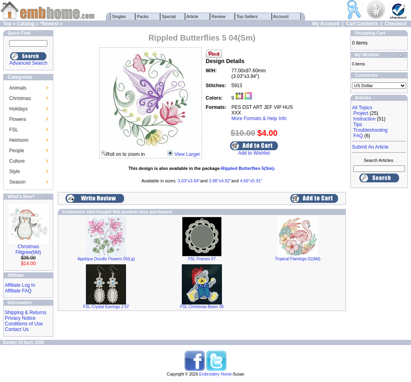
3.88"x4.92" (220, 180)
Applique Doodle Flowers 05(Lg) (106, 259)
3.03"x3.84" (189, 180)
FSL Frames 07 (202, 259)
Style (14, 171)
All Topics (362, 107)
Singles (119, 16)
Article (192, 16)
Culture (17, 161)
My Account (326, 24)
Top (7, 24)
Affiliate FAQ (18, 291)
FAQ (358, 136)
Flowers (17, 119)
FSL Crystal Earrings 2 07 (106, 306)
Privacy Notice (20, 318)
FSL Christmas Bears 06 (202, 306)
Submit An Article (370, 147)
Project (360, 113)
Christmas (20, 98)
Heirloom (18, 140)
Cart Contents (362, 24)
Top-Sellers (247, 16)
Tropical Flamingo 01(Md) (298, 259)
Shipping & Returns (25, 312)
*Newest (49, 24)
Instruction (364, 119)
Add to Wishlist (254, 153)
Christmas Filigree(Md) (28, 249)
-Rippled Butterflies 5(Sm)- (247, 168)
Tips (357, 124)
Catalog (26, 24)
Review (218, 16)
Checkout (396, 24)
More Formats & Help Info (259, 118)
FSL (13, 130)
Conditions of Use (24, 324)
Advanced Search (28, 63)
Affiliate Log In (20, 285)
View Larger (187, 154)
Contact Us (16, 329)
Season (17, 182)
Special (169, 16)
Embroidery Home (215, 374)
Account (281, 16)
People (16, 150)
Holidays (18, 109)
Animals (17, 88)
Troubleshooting (370, 130)
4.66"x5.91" (251, 180)
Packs (143, 16)
